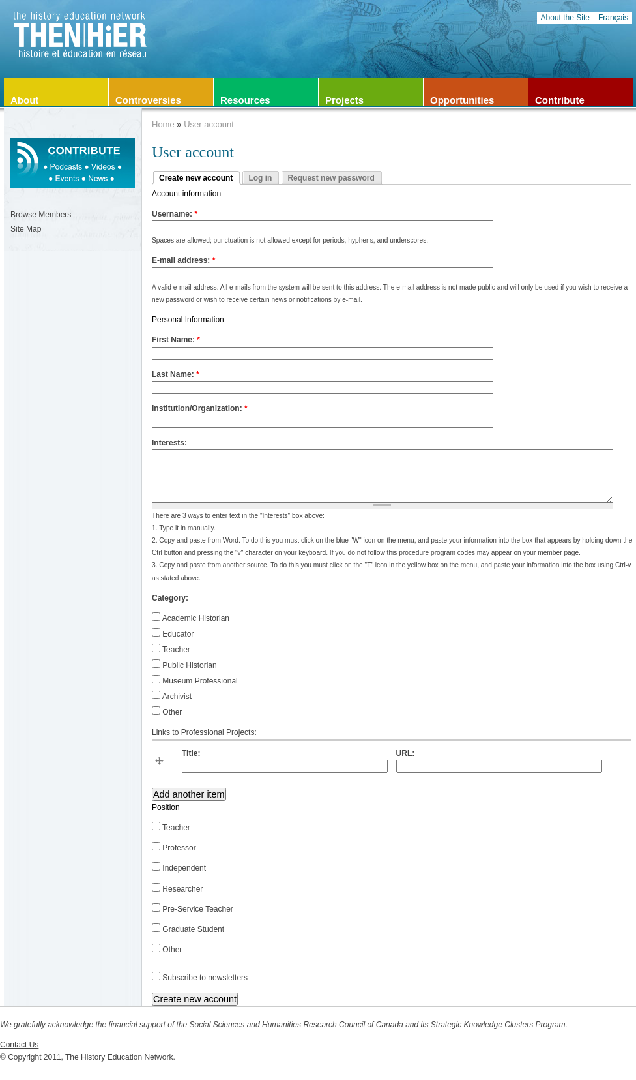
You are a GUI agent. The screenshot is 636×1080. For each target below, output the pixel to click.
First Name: (176, 339)
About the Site (565, 17)
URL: (405, 753)
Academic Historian (190, 618)
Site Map (25, 228)
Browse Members (40, 214)
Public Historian (184, 665)
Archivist (172, 696)
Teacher (171, 649)
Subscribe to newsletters (200, 977)
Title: (191, 753)
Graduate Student (188, 929)
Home (163, 124)
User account (209, 124)
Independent (179, 868)
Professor (174, 847)
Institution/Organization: (200, 408)
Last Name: (175, 374)
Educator (173, 633)
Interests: (169, 442)
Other (167, 712)
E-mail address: (183, 260)
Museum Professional (195, 680)
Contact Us (19, 1044)
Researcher (177, 888)
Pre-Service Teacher (192, 909)
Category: (170, 598)
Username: (174, 213)
